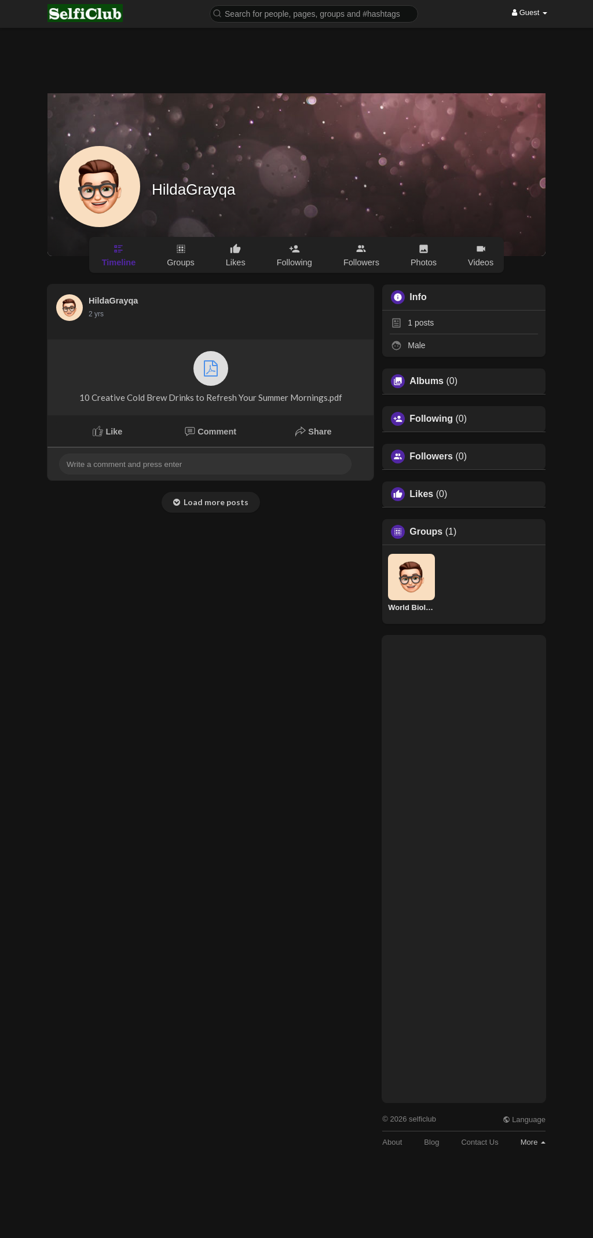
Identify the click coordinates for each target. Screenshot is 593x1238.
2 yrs (96, 314)
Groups (425, 531)
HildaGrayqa (194, 189)
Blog (431, 1142)
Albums (426, 381)
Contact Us (479, 1142)
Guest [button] (529, 12)
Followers (431, 456)
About (392, 1142)
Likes (421, 494)
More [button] (533, 1142)
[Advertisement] (296, 52)
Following (431, 418)
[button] (314, 13)
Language (524, 1119)
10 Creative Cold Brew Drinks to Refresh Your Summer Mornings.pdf (210, 377)
